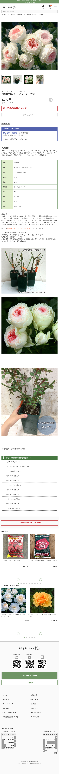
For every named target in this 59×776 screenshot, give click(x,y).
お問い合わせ (34, 708)
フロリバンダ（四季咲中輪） (16, 14)
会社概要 (33, 704)
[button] (41, 580)
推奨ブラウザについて (37, 712)
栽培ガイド (6, 708)
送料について (5, 124)
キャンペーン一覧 (8, 704)
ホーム (5, 695)
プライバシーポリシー (9, 712)
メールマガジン (35, 717)
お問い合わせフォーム (29, 676)
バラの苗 (3, 14)
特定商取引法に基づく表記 (10, 717)
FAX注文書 (29, 683)
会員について (34, 699)
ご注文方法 (34, 695)
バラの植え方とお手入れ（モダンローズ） (20, 228)
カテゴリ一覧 (7, 699)
